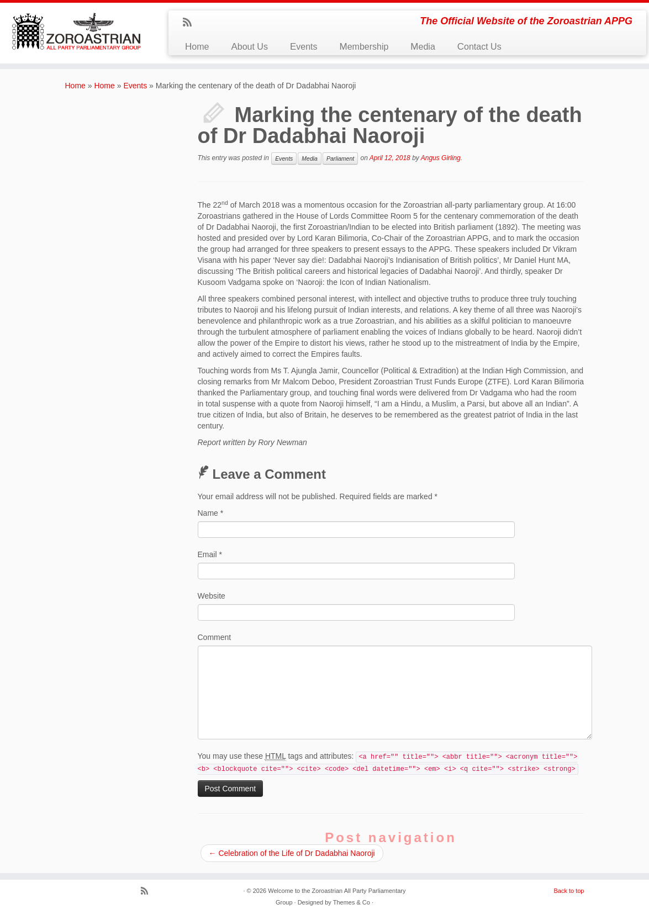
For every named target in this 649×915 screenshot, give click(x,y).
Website (211, 595)
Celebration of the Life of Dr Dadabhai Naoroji (292, 853)
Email (210, 554)
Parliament (340, 158)
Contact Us (479, 46)
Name (211, 513)
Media (422, 46)
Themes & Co (351, 902)
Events (304, 46)
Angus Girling (441, 158)
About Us (249, 46)
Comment (214, 637)
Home (197, 46)
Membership (363, 46)
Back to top (568, 890)
